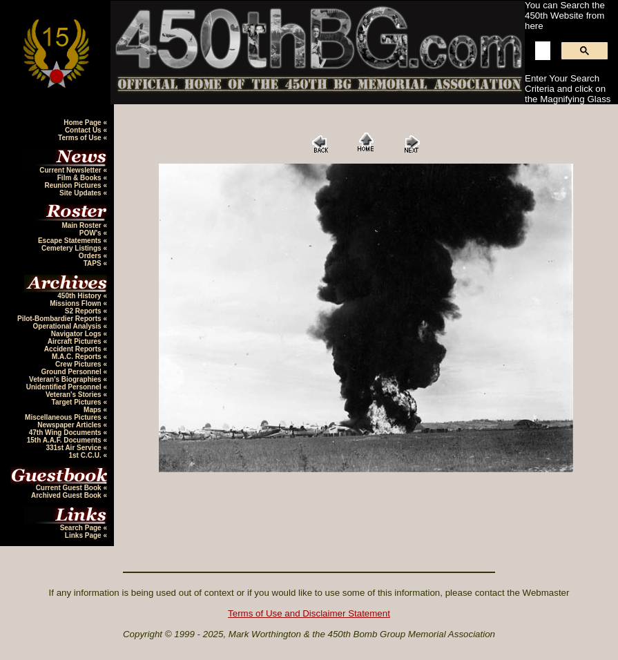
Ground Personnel (72, 372)
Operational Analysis (68, 326)
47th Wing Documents (66, 432)
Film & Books (80, 178)
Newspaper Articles (70, 425)
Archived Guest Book (67, 495)
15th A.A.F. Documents (65, 440)
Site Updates (81, 193)
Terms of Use (80, 138)
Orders (91, 256)
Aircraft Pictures (76, 341)
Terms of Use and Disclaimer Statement (309, 613)
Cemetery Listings (72, 248)
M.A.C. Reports (77, 356)
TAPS (94, 263)
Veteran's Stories (75, 394)
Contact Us (84, 130)
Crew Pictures (79, 364)
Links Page (84, 535)
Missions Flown (76, 303)
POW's (91, 233)
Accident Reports (74, 349)
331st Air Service (74, 448)
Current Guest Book (70, 488)
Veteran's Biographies (66, 379)
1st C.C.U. (85, 455)
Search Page (82, 528)
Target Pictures (78, 402)
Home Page (83, 122)
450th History (80, 296)
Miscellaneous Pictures (64, 417)
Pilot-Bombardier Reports (60, 318)
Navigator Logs (77, 334)
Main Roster (82, 225)
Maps (93, 410)
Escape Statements (71, 240)
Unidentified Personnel (65, 387)
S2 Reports (84, 311)
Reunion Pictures (73, 185)
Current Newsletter (71, 170)
